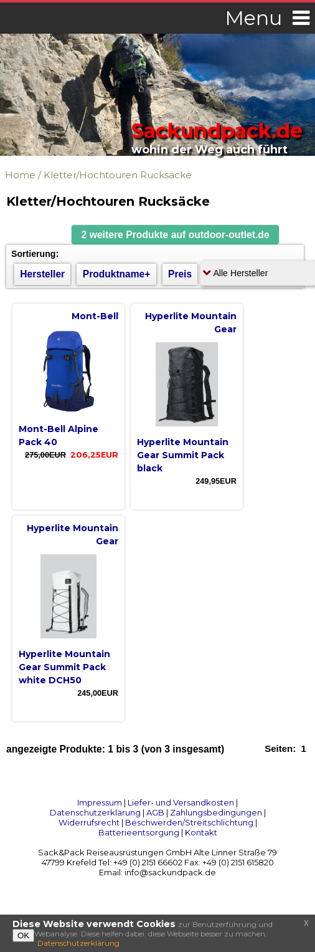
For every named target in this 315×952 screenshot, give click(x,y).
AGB (155, 812)
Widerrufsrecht (89, 822)
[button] (175, 234)
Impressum (99, 802)
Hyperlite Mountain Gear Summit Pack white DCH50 (64, 667)
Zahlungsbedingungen (216, 812)
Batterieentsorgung (138, 832)
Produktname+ (117, 274)
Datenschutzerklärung (95, 812)
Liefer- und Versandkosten (181, 802)
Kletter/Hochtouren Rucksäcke (118, 175)
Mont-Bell (95, 316)
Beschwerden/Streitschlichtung (189, 822)
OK (23, 935)
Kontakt (201, 832)
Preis (180, 274)
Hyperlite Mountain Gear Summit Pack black (182, 455)
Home (20, 175)
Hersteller (42, 274)
